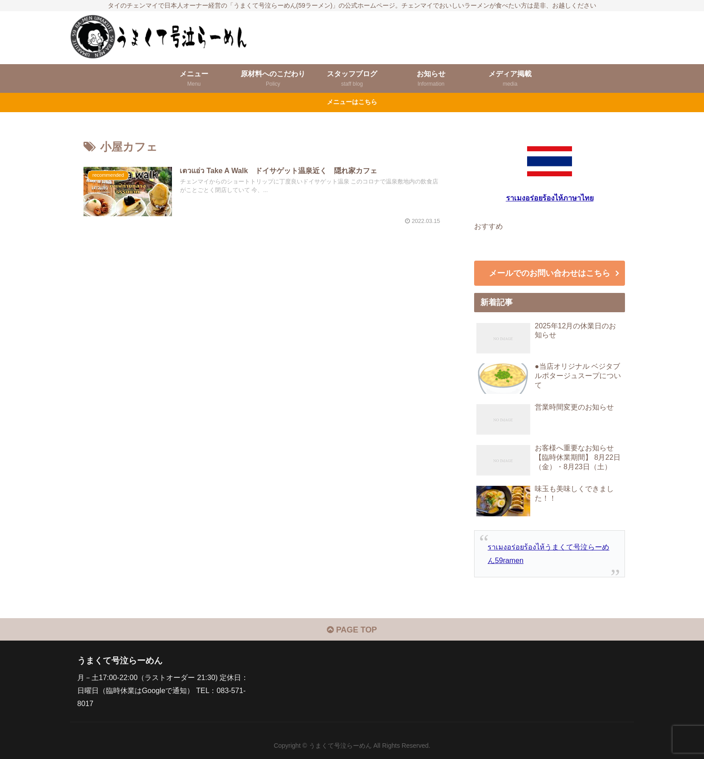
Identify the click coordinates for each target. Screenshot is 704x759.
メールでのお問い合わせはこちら (549, 273)
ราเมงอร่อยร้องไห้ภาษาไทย (550, 198)
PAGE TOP (352, 629)
